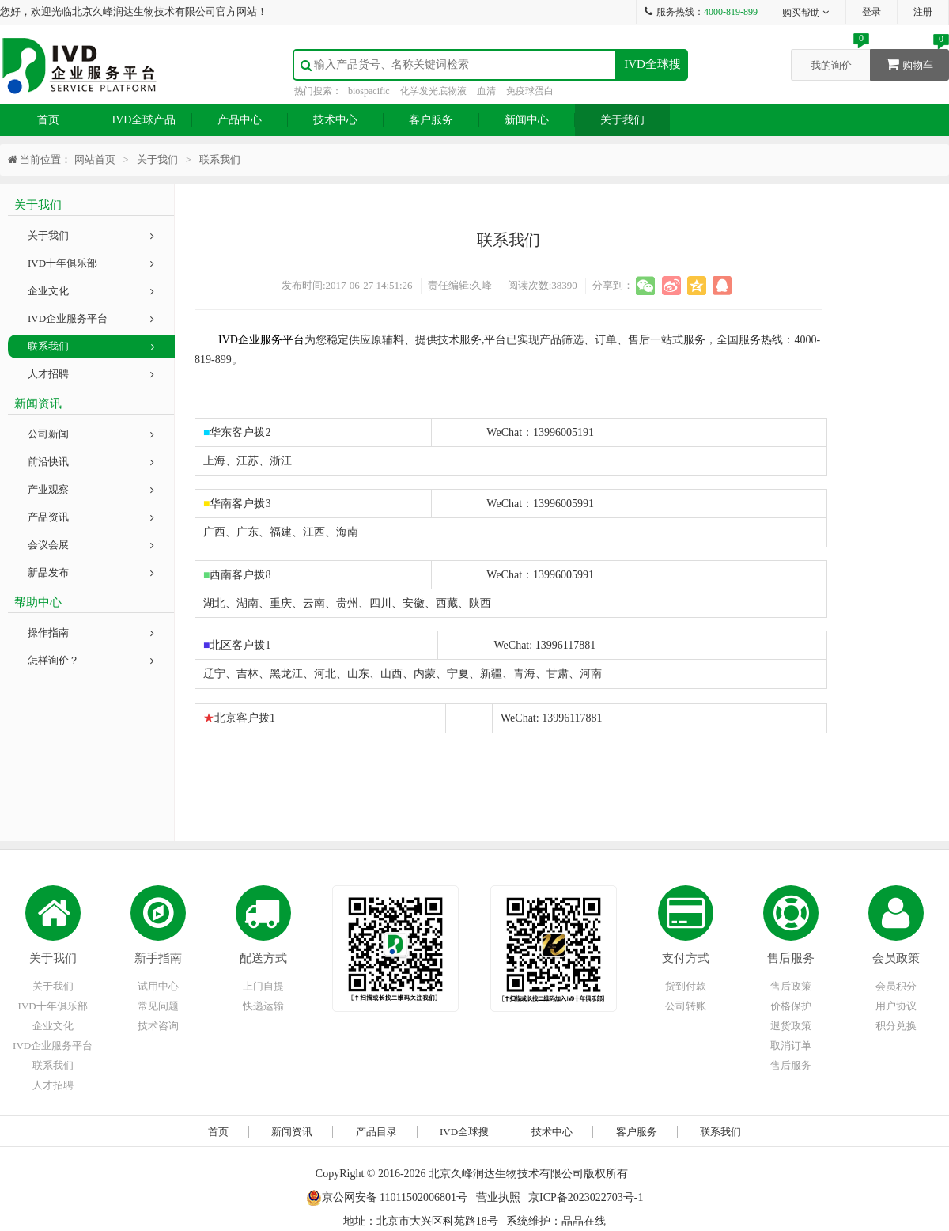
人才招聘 (91, 374)
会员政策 (896, 958)
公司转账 (685, 1006)
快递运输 (263, 1006)
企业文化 (91, 291)
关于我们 (622, 120)
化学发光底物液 (433, 91)
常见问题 (158, 1006)
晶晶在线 (583, 1221)
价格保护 (790, 1006)
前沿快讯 (91, 462)
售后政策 (790, 986)
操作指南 (91, 632)
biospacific (369, 91)
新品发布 (91, 572)
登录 (871, 11)
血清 (486, 91)
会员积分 (896, 986)
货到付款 (685, 986)
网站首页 (94, 159)
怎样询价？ (91, 660)
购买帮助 (806, 12)
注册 (922, 11)
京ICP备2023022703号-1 (585, 1197)
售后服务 (791, 958)
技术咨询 (158, 1026)
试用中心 (158, 986)
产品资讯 (91, 517)
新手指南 (158, 958)
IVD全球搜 (652, 64)
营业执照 (498, 1197)
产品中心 (239, 120)
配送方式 (263, 958)
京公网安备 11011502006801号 (386, 1197)
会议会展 (91, 545)
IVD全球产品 (144, 120)
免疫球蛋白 (530, 91)
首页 (48, 120)
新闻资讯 (291, 1132)
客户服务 (431, 120)
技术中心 (335, 120)
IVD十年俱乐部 (91, 263)
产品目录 (376, 1132)
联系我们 (91, 346)
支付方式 (685, 958)
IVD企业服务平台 (91, 318)
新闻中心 (527, 120)
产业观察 (91, 489)
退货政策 (790, 1026)
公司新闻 (91, 434)
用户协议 (896, 1006)
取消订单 (790, 1045)
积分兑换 (896, 1026)
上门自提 (263, 986)
